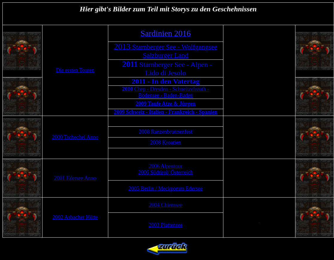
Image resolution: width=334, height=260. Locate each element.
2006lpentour (166, 166)
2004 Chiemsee (165, 205)
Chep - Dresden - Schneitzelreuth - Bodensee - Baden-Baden (171, 92)
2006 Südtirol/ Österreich (165, 172)
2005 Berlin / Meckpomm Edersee (166, 189)
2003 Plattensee (165, 225)
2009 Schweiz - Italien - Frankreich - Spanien (165, 112)
